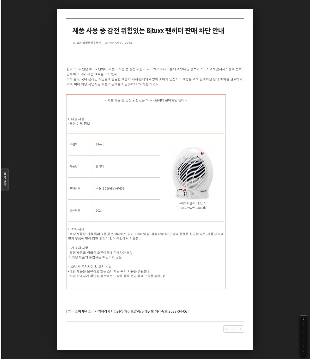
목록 (5, 180)
